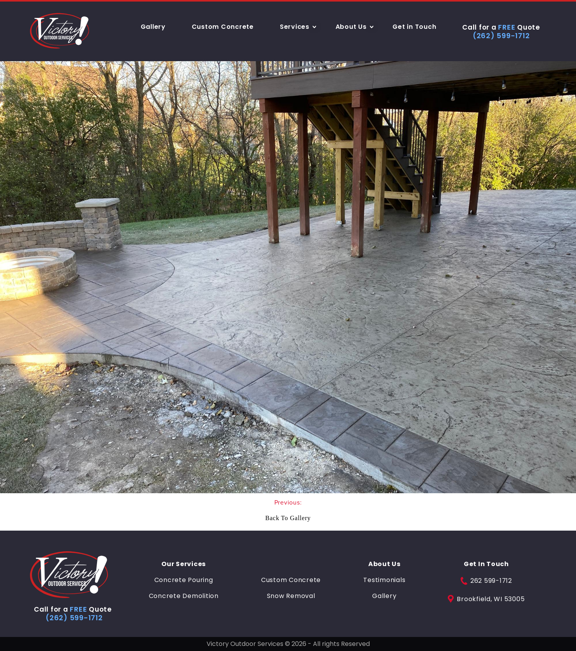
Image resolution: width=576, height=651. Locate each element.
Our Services (183, 564)
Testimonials (384, 580)
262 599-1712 (486, 581)
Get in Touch (414, 26)
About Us (351, 26)
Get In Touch (486, 564)
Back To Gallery (288, 518)
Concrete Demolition (184, 596)
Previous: (288, 502)
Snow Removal (291, 596)
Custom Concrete (223, 26)
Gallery (153, 26)
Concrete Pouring (183, 580)
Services (294, 26)
